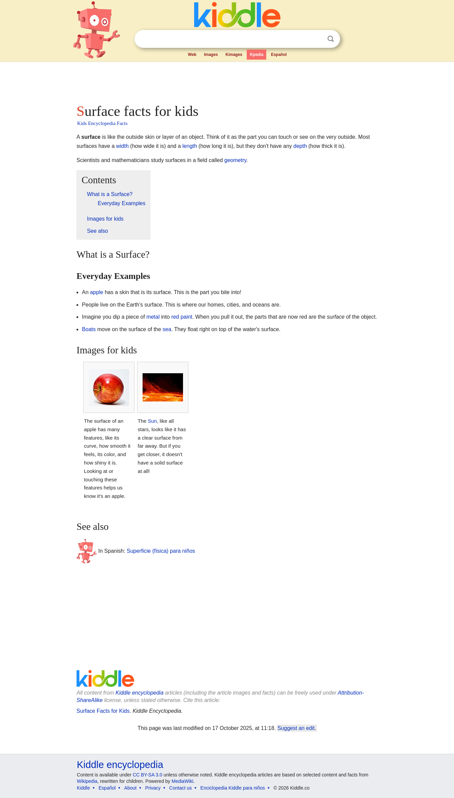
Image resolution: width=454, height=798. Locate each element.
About (130, 788)
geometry (235, 160)
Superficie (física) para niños (161, 551)
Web (192, 54)
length (189, 146)
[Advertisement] (226, 80)
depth (300, 146)
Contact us (180, 788)
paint (186, 317)
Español (279, 54)
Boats (89, 329)
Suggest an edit (296, 728)
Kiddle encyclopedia (139, 693)
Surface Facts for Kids (103, 711)
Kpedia (256, 54)
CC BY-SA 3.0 (147, 774)
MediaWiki (182, 781)
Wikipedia (87, 781)
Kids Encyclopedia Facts (102, 123)
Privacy (153, 788)
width (122, 146)
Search (331, 38)
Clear (317, 39)
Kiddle (83, 788)
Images (211, 54)
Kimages (233, 54)
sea (166, 329)
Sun (152, 421)
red (175, 317)
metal (152, 317)
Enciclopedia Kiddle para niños (233, 788)
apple (96, 292)
